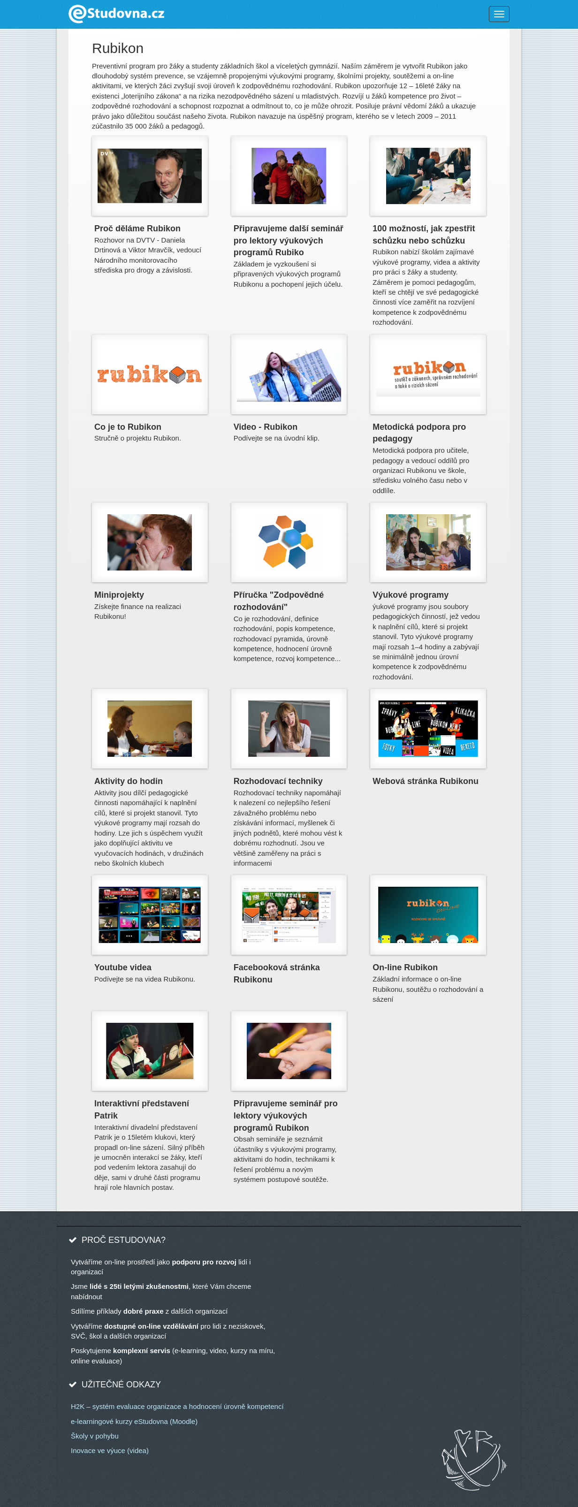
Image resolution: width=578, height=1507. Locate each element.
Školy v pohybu (95, 1436)
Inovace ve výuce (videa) (110, 1450)
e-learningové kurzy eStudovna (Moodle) (134, 1421)
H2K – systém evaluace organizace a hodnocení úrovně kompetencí (177, 1406)
